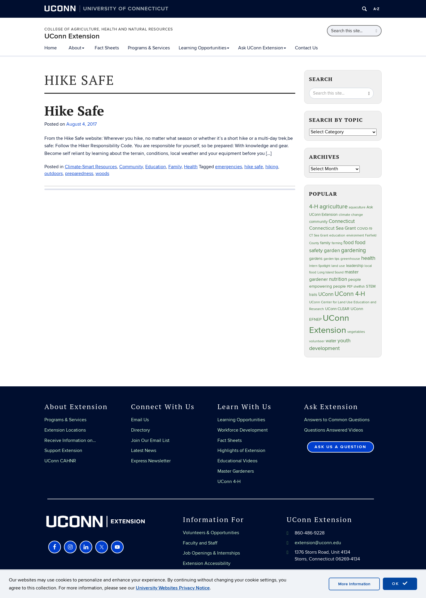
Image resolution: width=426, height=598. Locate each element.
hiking (271, 167)
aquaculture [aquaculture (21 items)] (357, 207)
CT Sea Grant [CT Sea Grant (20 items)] (318, 235)
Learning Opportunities (204, 48)
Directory (140, 430)
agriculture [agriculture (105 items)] (334, 206)
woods (102, 173)
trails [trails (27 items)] (313, 295)
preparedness (79, 173)
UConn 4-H (229, 481)
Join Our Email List (150, 440)
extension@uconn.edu (318, 543)
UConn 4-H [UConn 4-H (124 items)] (350, 294)
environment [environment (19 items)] (355, 235)
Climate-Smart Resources (91, 167)
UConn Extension (72, 36)
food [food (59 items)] (348, 243)
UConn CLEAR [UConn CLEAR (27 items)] (337, 309)
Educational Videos (237, 461)
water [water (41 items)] (331, 340)
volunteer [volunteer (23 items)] (317, 341)
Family (175, 167)
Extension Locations (65, 430)
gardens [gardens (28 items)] (315, 259)
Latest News (143, 450)
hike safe (253, 167)
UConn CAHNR (60, 461)
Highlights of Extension (241, 450)
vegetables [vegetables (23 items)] (356, 332)
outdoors (53, 173)
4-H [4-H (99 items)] (313, 206)
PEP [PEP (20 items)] (349, 287)
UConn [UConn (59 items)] (325, 294)
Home (50, 48)
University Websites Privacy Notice (173, 588)
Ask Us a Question (340, 446)
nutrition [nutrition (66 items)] (338, 279)
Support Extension (63, 450)
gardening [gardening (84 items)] (353, 250)
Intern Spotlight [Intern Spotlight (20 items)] (319, 266)
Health (191, 167)
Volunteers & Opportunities (211, 533)
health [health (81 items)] (368, 258)
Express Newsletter (151, 461)
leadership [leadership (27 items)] (354, 266)
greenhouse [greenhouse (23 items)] (350, 259)
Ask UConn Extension (262, 48)
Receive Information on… (70, 440)
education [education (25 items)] (337, 235)
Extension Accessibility (206, 563)
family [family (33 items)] (325, 243)
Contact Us (306, 48)
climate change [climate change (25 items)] (351, 215)
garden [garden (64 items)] (332, 251)
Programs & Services (149, 48)
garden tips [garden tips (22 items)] (331, 259)
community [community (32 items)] (318, 221)
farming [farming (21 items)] (337, 243)
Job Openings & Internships (211, 553)
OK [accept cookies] (400, 583)
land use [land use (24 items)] (338, 266)
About (76, 48)
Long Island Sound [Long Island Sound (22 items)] (330, 272)
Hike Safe (74, 110)
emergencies (228, 167)
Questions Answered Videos (333, 430)
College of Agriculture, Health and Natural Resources (108, 29)
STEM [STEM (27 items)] (371, 286)
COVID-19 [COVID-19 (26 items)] (364, 228)
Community (131, 167)
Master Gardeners (235, 471)
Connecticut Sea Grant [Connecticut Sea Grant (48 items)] (332, 228)
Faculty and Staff (200, 543)
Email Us (140, 420)
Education (155, 167)
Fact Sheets (107, 48)
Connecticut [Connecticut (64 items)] (342, 221)
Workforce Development (242, 430)
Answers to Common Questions (336, 420)
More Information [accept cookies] (354, 583)
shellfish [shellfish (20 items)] (359, 287)
